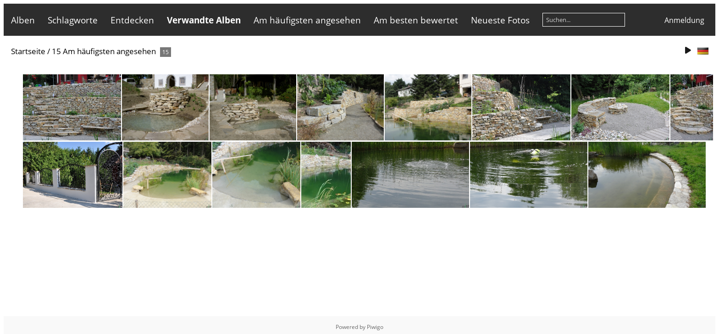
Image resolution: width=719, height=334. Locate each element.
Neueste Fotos (500, 20)
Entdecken (132, 20)
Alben (23, 20)
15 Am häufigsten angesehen (104, 51)
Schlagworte (73, 20)
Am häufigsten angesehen (307, 20)
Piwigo (375, 327)
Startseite (28, 51)
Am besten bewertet (416, 20)
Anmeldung (684, 20)
